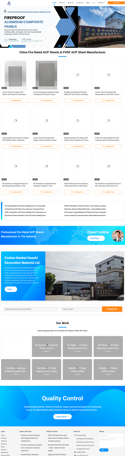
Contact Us (112, 309)
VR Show (4, 441)
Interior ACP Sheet (25, 431)
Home (3, 435)
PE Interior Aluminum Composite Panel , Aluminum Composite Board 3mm (31, 447)
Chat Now (116, 3)
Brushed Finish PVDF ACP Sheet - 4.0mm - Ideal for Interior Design (58, 447)
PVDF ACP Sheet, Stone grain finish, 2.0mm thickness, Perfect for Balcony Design (58, 438)
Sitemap (3, 449)
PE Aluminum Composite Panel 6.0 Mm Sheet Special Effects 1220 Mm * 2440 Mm (15, 186)
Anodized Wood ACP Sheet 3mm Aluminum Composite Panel (24, 210)
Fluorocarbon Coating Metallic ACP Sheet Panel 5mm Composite (85, 213)
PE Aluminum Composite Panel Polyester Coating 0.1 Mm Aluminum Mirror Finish (44, 186)
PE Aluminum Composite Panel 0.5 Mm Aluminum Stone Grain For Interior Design (108, 186)
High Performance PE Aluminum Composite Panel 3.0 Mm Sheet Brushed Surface (76, 186)
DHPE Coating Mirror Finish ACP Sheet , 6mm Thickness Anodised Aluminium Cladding (85, 207)
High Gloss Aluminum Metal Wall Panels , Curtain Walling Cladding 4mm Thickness (85, 210)
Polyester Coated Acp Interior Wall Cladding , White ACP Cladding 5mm (30, 438)
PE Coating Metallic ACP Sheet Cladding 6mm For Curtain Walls (25, 207)
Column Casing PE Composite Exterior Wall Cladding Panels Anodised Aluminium (85, 216)
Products (4, 438)
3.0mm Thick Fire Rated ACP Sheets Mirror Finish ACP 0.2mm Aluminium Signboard (107, 94)
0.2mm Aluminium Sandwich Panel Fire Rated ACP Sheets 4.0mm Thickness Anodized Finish (46, 94)
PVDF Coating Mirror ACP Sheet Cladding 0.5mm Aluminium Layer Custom (26, 213)
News (3, 447)
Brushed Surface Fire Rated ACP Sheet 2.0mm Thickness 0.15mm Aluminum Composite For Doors (76, 140)
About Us (4, 444)
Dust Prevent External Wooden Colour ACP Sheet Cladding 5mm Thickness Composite (26, 216)
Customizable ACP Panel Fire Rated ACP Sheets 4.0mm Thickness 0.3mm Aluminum (15, 140)
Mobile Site (4, 452)
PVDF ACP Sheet (52, 431)
